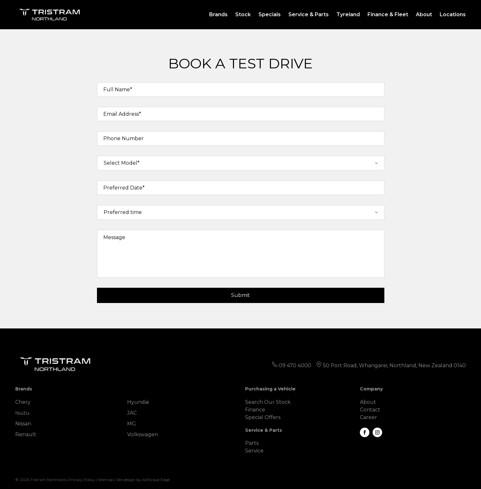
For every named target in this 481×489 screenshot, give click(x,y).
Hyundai (138, 402)
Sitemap (105, 479)
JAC (132, 413)
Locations (453, 14)
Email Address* (122, 114)
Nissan (23, 424)
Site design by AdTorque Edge (143, 479)
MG (131, 424)
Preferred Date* (124, 188)
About (424, 14)
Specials (269, 14)
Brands (218, 14)
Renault (25, 434)
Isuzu (22, 413)
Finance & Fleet (388, 14)
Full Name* (117, 89)
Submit (240, 295)
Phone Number (123, 138)
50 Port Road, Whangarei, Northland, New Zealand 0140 (394, 365)
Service (254, 451)
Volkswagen (142, 434)
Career (368, 417)
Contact (370, 410)
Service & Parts (308, 14)
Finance (255, 410)
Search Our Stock (268, 402)
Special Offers (262, 417)
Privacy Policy (82, 479)
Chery (23, 402)
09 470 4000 (295, 365)
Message (114, 237)
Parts (251, 443)
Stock (243, 14)
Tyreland (348, 14)
